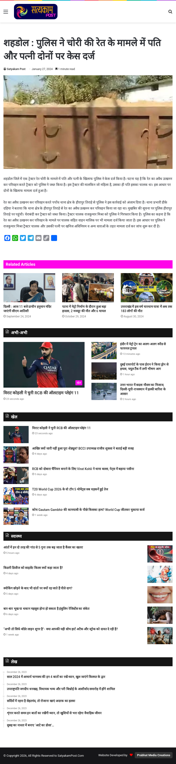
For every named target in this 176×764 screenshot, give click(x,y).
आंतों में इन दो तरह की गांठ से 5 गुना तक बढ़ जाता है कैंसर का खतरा (43, 547)
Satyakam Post (16, 69)
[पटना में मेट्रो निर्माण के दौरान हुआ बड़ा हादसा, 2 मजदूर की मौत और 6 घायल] (88, 287)
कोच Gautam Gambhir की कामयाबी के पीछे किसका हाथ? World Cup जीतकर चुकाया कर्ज (88, 510)
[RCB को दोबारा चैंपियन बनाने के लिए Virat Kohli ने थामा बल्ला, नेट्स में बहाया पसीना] (16, 475)
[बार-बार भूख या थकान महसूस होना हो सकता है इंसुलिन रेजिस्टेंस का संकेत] (160, 615)
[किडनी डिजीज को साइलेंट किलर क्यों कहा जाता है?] (160, 574)
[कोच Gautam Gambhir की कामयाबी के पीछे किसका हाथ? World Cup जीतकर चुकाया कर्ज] (16, 516)
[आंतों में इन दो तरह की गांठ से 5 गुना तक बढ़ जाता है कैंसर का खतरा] (160, 554)
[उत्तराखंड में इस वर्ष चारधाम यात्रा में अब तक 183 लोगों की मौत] (147, 287)
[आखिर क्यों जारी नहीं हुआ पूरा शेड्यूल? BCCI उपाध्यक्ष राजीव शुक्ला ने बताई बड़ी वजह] (16, 455)
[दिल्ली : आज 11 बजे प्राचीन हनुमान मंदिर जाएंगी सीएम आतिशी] (29, 287)
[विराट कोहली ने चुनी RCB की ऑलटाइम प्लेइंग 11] (44, 365)
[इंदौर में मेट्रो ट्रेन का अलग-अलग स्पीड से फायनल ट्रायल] (104, 350)
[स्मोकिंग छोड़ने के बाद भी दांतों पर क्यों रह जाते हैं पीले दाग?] (160, 594)
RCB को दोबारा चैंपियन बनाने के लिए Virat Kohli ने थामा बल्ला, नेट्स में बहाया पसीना (83, 469)
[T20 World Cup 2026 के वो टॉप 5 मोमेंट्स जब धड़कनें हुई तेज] (16, 495)
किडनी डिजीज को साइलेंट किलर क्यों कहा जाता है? (33, 568)
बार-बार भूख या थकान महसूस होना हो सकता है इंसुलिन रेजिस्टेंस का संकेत (46, 608)
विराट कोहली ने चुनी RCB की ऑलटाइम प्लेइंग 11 (41, 392)
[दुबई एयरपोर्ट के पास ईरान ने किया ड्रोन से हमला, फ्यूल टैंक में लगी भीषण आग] (104, 371)
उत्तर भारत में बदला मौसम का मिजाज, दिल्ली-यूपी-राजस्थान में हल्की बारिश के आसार (143, 389)
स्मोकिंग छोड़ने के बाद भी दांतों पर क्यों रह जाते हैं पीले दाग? (37, 588)
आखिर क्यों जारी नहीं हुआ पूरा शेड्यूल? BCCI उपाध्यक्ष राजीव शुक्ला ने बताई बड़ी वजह (83, 448)
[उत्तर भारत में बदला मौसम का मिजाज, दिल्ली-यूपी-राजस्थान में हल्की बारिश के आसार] (104, 391)
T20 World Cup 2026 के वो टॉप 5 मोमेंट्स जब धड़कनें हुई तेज (70, 489)
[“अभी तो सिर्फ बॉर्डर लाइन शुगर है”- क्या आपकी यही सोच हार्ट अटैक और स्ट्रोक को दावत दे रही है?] (160, 635)
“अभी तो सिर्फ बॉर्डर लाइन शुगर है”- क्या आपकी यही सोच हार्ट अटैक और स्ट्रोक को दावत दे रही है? (60, 629)
